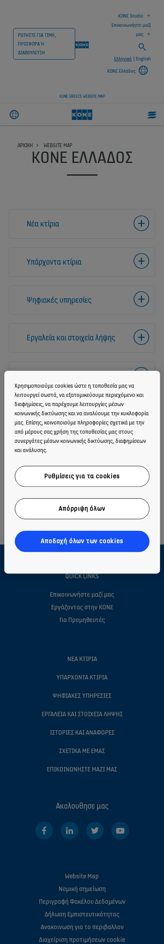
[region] (82, 472)
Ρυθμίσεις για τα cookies (81, 476)
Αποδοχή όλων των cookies (82, 541)
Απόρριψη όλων (82, 508)
